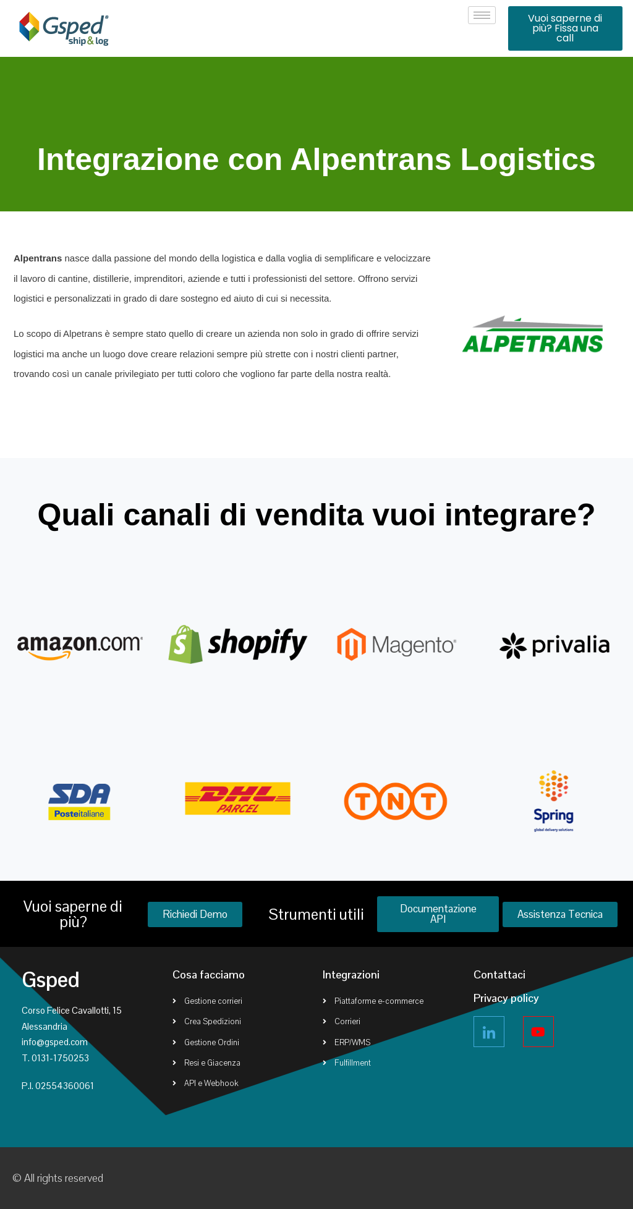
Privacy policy (506, 998)
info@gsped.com (55, 1042)
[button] (565, 28)
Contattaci (499, 974)
